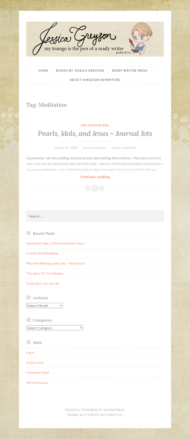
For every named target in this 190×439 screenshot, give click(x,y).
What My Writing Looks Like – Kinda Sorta (55, 263)
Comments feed (37, 372)
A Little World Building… (43, 253)
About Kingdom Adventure (95, 80)
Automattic (111, 415)
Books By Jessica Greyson (80, 70)
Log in (30, 352)
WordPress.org (37, 382)
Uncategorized (95, 125)
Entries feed (34, 362)
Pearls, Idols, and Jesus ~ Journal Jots (95, 133)
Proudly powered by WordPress (95, 410)
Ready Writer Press (129, 70)
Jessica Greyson (94, 147)
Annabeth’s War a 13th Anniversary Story (55, 243)
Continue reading (101, 176)
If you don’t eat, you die (42, 283)
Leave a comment (124, 147)
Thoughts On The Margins (45, 273)
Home (43, 70)
